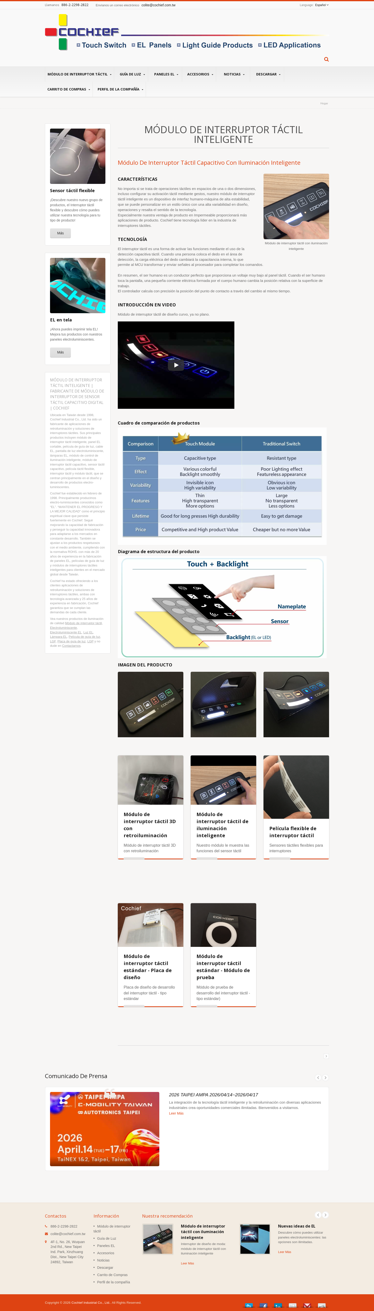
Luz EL (88, 632)
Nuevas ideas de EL (296, 1226)
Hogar (324, 103)
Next (325, 1215)
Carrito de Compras (69, 89)
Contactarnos (71, 645)
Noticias (234, 74)
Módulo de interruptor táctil (79, 74)
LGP (90, 641)
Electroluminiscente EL (66, 632)
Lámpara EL (58, 637)
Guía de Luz (132, 74)
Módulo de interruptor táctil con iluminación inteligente (203, 1231)
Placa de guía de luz (72, 641)
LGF (53, 641)
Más (60, 233)
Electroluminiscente (63, 628)
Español (320, 5)
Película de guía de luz (84, 637)
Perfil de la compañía (120, 89)
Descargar (268, 74)
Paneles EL (166, 74)
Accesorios (200, 74)
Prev (318, 1215)
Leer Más (187, 1263)
